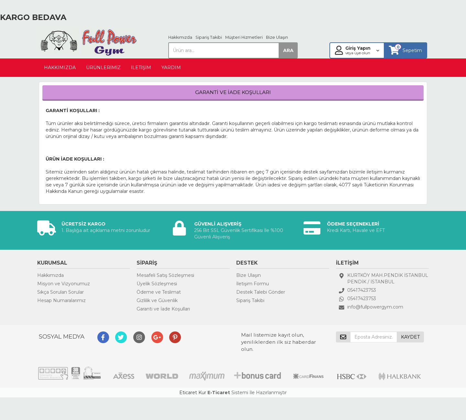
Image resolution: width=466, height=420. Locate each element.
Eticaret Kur (192, 392)
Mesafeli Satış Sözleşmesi (165, 275)
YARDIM (171, 67)
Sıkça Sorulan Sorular (60, 292)
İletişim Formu (252, 284)
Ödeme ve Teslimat (159, 292)
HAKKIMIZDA (60, 67)
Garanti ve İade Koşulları (163, 309)
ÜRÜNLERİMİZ (103, 67)
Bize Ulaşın (277, 37)
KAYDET (410, 337)
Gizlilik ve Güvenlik (157, 300)
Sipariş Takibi (208, 37)
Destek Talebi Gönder (260, 292)
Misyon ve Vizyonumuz (63, 284)
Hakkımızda (180, 37)
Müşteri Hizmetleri (244, 37)
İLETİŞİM (141, 67)
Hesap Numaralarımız (61, 300)
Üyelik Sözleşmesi (157, 284)
